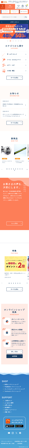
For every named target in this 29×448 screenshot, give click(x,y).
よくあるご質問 (9, 403)
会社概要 (7, 407)
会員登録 (14, 356)
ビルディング (14, 11)
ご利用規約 (19, 443)
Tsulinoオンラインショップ (13, 391)
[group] (14, 31)
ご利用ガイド (8, 400)
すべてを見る (14, 77)
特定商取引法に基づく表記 (8, 443)
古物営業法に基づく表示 (21, 441)
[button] (2, 22)
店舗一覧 (7, 412)
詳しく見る (14, 351)
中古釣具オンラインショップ (13, 386)
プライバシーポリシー (6, 441)
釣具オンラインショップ (11, 384)
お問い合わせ (8, 405)
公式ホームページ (10, 409)
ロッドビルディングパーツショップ (15, 389)
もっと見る (14, 223)
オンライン (5, 11)
